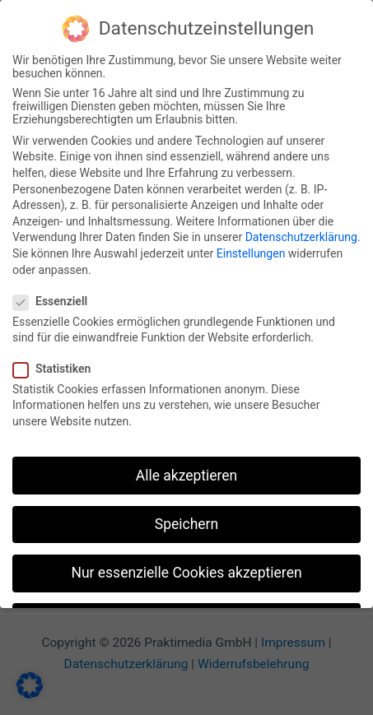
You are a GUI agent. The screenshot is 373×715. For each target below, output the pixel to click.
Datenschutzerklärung (301, 233)
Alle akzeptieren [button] (187, 471)
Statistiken (56, 364)
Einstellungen (251, 250)
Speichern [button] (186, 520)
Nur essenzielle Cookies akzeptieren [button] (186, 569)
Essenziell (55, 297)
